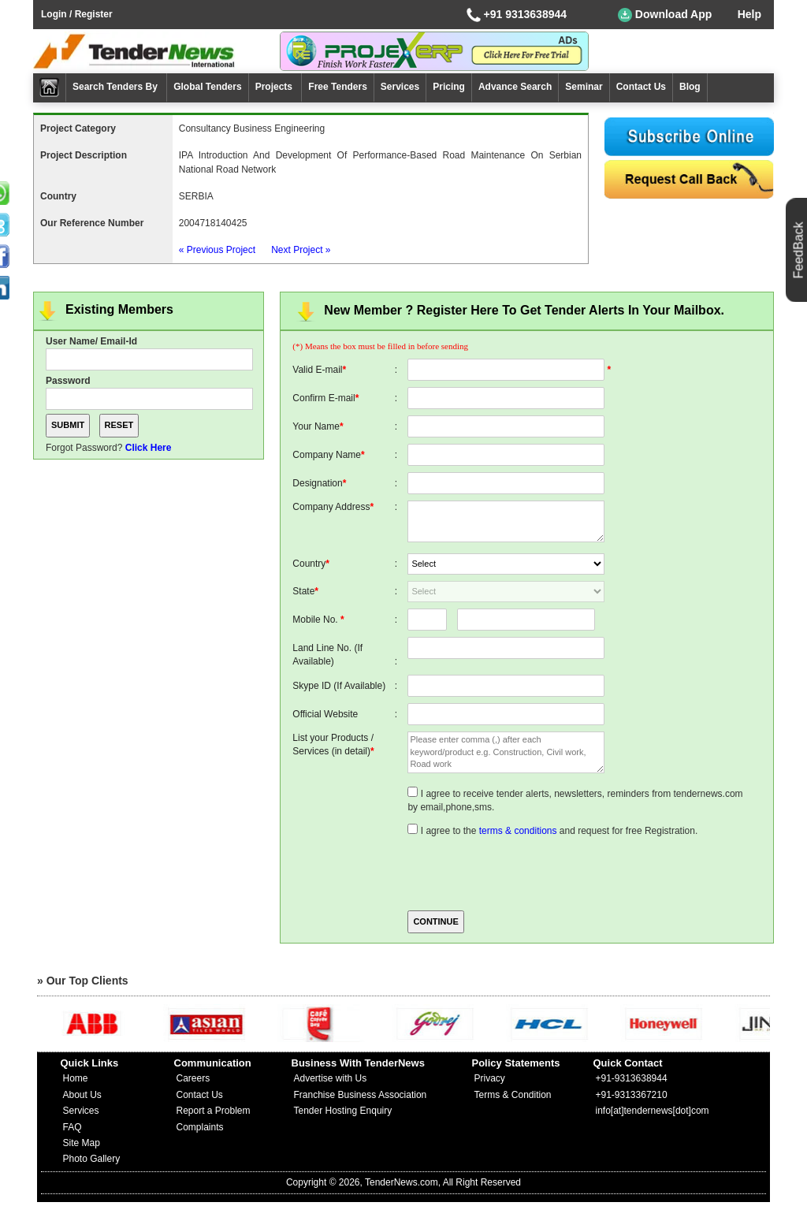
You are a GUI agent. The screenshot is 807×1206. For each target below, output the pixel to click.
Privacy (489, 1078)
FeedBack (798, 249)
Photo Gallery (92, 1158)
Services (400, 86)
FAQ (72, 1127)
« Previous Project (217, 249)
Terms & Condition (513, 1094)
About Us (82, 1094)
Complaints (200, 1127)
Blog (690, 86)
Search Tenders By (116, 86)
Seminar (583, 86)
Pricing (449, 86)
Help (749, 14)
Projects (275, 86)
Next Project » (300, 249)
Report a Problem (214, 1110)
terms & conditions (518, 830)
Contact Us (641, 86)
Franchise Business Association (360, 1094)
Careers (193, 1078)
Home (75, 1078)
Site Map (81, 1142)
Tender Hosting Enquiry (343, 1110)
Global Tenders (207, 86)
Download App (665, 15)
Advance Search (515, 86)
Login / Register (77, 14)
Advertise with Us (330, 1078)
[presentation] (527, 872)
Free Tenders (337, 86)
